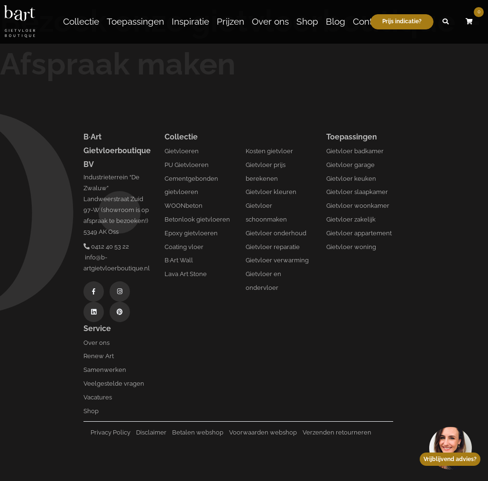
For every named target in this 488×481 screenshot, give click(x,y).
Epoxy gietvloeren (191, 233)
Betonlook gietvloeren (197, 219)
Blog (335, 20)
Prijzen (230, 20)
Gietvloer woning (351, 246)
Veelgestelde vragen (113, 383)
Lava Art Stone (186, 274)
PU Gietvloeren (187, 164)
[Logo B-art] (19, 20)
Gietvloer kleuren (271, 191)
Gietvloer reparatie (273, 246)
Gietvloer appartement (359, 233)
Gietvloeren (182, 151)
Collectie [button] (81, 20)
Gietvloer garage (350, 164)
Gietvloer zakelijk (351, 219)
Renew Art (98, 356)
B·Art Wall (179, 260)
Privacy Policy (110, 432)
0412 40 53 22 (106, 246)
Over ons (270, 20)
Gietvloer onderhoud (276, 233)
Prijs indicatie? (402, 20)
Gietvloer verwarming (277, 260)
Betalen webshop (197, 432)
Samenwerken (104, 369)
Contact (369, 20)
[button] (445, 20)
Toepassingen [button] (135, 20)
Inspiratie (190, 20)
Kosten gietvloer (269, 151)
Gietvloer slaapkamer (357, 191)
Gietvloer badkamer (355, 151)
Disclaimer (151, 432)
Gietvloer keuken (351, 178)
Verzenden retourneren (337, 432)
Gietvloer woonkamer (357, 205)
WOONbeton (184, 205)
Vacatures (97, 397)
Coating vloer (184, 246)
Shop (307, 20)
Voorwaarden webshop (263, 432)
